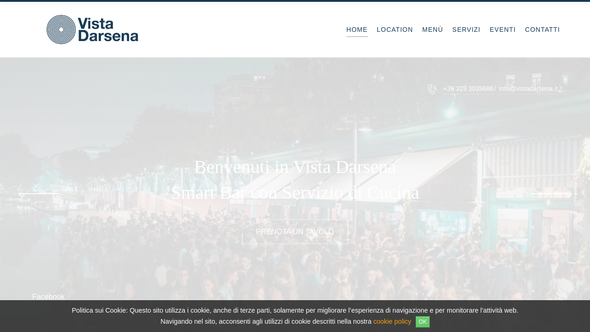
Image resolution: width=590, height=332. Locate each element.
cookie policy (392, 321)
